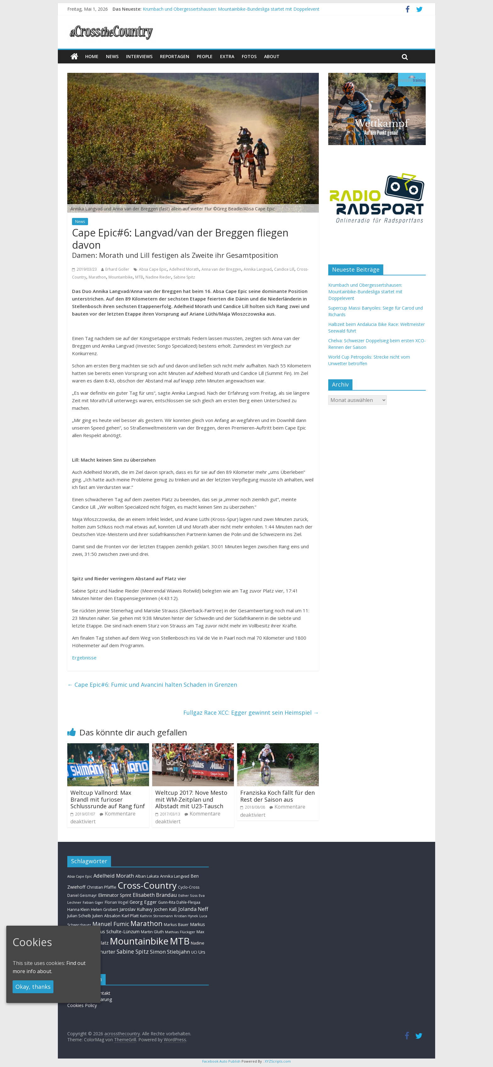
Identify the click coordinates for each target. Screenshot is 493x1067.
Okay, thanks (33, 986)
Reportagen (174, 56)
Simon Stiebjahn (170, 951)
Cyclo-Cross (188, 887)
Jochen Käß (165, 909)
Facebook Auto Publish (221, 1061)
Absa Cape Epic (153, 269)
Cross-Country (147, 885)
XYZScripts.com (278, 1061)
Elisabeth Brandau (155, 894)
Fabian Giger (93, 902)
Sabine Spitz (184, 277)
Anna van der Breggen (221, 269)
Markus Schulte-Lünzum (115, 931)
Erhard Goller (117, 269)
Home (91, 56)
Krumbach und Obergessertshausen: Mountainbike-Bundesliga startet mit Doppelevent (231, 9)
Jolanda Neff (193, 909)
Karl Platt (130, 915)
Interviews (139, 56)
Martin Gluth (152, 931)
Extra (227, 56)
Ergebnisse (84, 657)
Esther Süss (187, 895)
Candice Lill (284, 269)
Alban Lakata (147, 876)
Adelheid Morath (184, 269)
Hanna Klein (78, 909)
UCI (194, 952)
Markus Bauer (176, 924)
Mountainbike (120, 277)
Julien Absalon (106, 915)
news (112, 56)
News (80, 221)
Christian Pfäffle (101, 887)
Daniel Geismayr (82, 895)
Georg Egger (143, 902)
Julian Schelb (79, 915)
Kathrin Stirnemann (156, 915)
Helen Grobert (104, 909)
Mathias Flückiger (180, 931)
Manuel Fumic (110, 924)
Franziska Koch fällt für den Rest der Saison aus (277, 796)
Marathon (97, 277)
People (205, 56)
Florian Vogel (116, 902)
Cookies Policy (82, 1005)
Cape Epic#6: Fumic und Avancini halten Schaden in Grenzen (152, 684)
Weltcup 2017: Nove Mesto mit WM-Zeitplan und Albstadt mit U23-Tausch (191, 799)
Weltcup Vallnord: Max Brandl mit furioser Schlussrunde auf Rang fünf (107, 799)
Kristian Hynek (186, 915)
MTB (139, 277)
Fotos (249, 56)
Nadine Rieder (158, 277)
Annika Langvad (258, 269)
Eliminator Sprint (114, 895)
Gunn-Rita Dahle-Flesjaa (179, 902)
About (272, 56)
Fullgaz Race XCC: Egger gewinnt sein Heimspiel (251, 712)
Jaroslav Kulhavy (135, 909)
